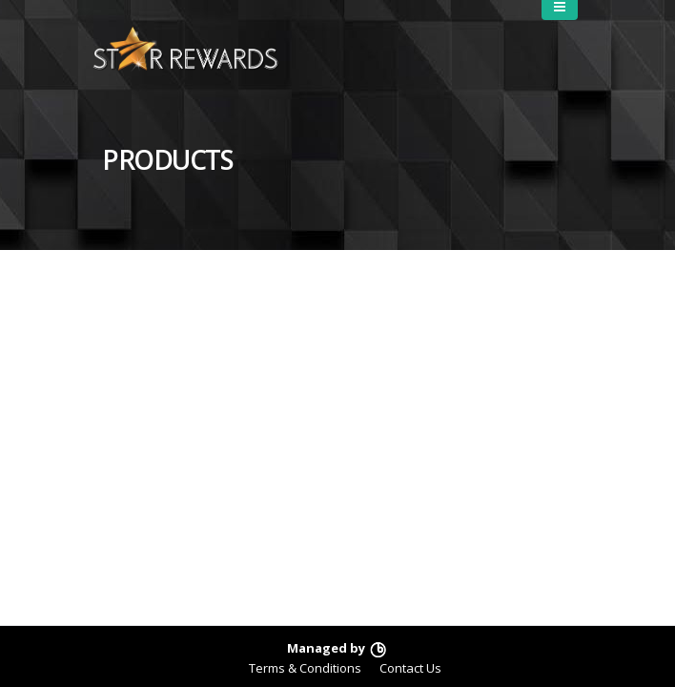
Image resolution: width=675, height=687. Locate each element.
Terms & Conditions (305, 668)
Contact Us (410, 668)
